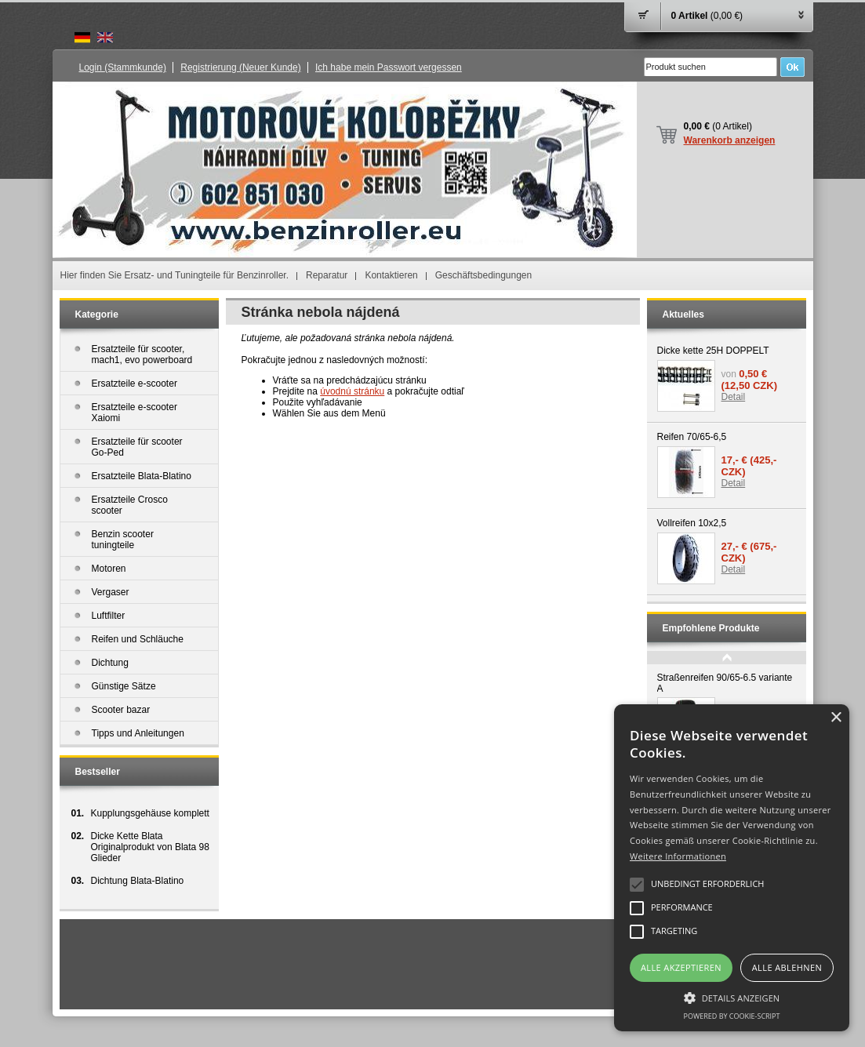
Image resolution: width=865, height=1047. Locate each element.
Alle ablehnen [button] (787, 967)
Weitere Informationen (678, 856)
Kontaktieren (391, 275)
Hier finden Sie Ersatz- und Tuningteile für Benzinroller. (174, 275)
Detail (733, 396)
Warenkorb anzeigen (730, 140)
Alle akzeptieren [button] (681, 967)
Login (122, 67)
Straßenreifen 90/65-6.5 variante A (725, 683)
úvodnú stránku (352, 391)
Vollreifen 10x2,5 (692, 523)
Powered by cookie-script (732, 1016)
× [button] (835, 718)
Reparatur (326, 275)
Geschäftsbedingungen (483, 275)
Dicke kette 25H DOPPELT (713, 350)
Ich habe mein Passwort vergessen (388, 67)
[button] (732, 997)
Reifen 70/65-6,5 (692, 436)
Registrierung (240, 67)
